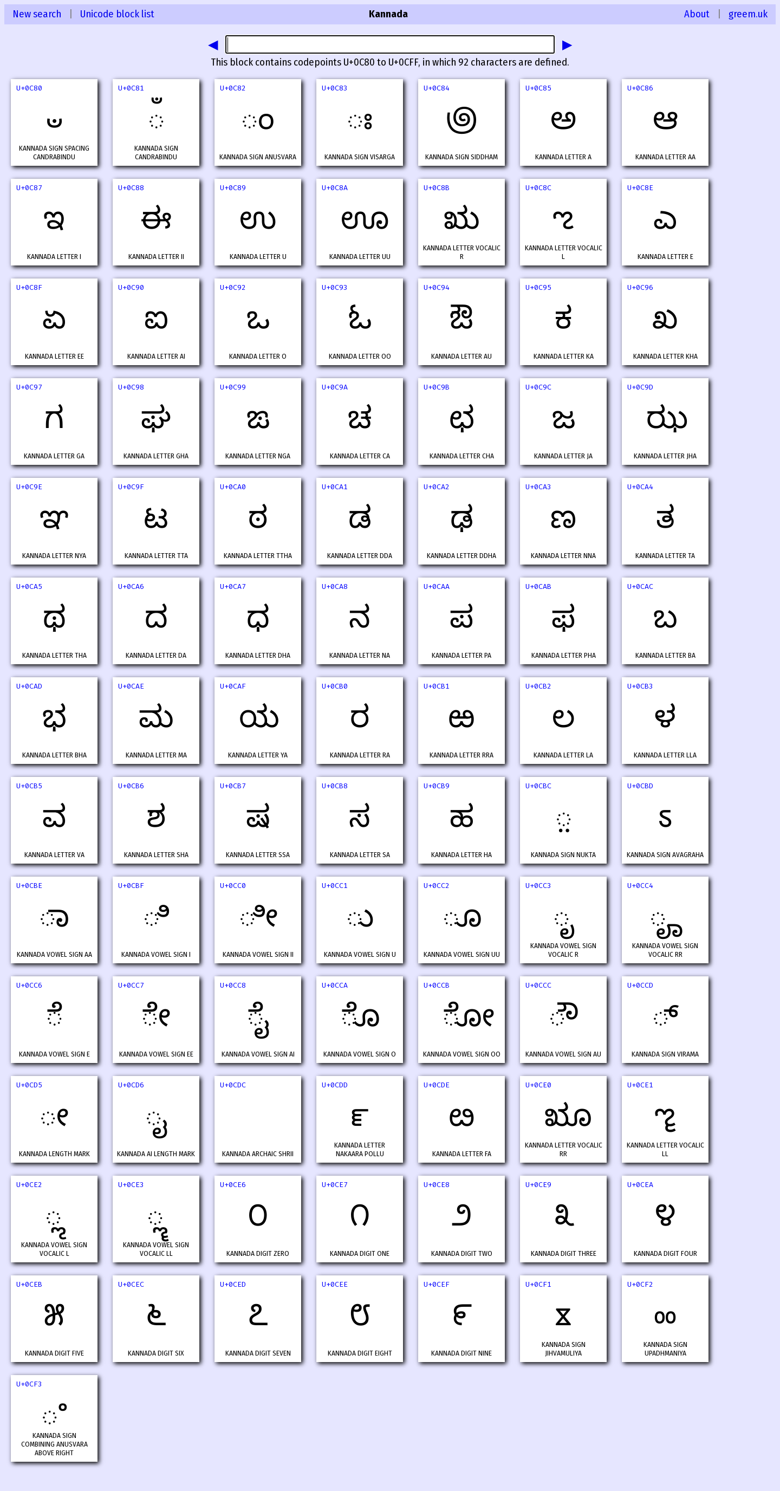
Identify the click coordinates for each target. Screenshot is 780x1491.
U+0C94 (437, 287)
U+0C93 (335, 287)
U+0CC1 (335, 885)
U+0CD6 (131, 1085)
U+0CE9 (538, 1184)
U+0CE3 (131, 1184)
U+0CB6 (131, 785)
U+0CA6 (131, 586)
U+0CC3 (538, 885)
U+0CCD (640, 985)
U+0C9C (538, 387)
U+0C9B (437, 387)
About (697, 14)
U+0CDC (233, 1085)
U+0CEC (131, 1284)
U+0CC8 (233, 985)
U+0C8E (640, 187)
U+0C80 (29, 88)
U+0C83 (335, 88)
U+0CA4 (640, 486)
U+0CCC (538, 985)
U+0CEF (437, 1284)
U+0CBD (640, 785)
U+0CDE (437, 1085)
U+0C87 (29, 187)
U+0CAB (538, 586)
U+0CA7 (233, 586)
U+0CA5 (29, 586)
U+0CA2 (437, 486)
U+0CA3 (538, 486)
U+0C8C (538, 187)
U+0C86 (640, 88)
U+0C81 (131, 88)
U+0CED (233, 1284)
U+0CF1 (538, 1284)
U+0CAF (233, 686)
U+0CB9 (437, 785)
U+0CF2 (640, 1284)
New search (36, 14)
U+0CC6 (29, 985)
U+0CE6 (233, 1184)
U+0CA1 (335, 486)
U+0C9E (29, 486)
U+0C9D (640, 387)
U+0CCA (335, 985)
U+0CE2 (29, 1184)
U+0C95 (538, 287)
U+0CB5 (29, 785)
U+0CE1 (640, 1085)
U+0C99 (233, 387)
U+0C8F (29, 287)
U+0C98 (131, 387)
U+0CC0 (233, 885)
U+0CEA (640, 1184)
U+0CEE (335, 1284)
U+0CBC (538, 785)
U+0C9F (131, 486)
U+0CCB (437, 985)
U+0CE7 (335, 1184)
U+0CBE (29, 885)
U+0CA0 (233, 486)
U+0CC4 (640, 885)
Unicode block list (117, 14)
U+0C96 (640, 287)
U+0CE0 (538, 1085)
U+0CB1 (437, 686)
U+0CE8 (437, 1184)
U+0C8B (437, 187)
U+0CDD (335, 1085)
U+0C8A (335, 187)
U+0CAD (29, 686)
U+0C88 (131, 187)
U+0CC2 (437, 885)
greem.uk (748, 14)
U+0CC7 (131, 985)
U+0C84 (437, 88)
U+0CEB (29, 1284)
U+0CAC (640, 586)
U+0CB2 (538, 686)
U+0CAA (437, 586)
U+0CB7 (233, 785)
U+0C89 (233, 187)
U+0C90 (131, 287)
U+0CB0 (335, 686)
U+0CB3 (640, 686)
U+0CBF (131, 885)
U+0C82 (233, 88)
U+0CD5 (29, 1085)
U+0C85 (538, 88)
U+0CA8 (335, 586)
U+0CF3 (29, 1384)
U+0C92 (233, 287)
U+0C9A (335, 387)
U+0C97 (29, 387)
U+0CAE (131, 686)
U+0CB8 (335, 785)
